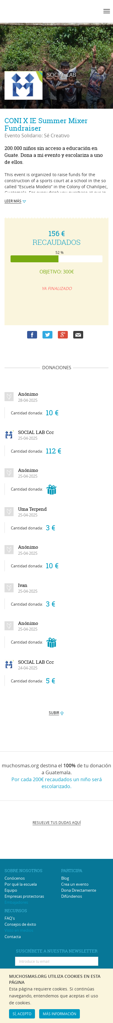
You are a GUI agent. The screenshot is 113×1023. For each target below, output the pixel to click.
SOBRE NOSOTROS (23, 870)
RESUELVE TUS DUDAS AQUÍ (57, 822)
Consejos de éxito (20, 924)
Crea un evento (75, 884)
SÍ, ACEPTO (22, 1013)
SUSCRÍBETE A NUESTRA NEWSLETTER (56, 951)
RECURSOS (16, 910)
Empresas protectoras (24, 896)
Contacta (13, 936)
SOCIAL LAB (61, 74)
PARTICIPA (71, 870)
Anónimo (28, 397)
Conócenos (15, 878)
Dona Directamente (78, 890)
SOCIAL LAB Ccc (36, 435)
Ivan (27, 588)
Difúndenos (71, 896)
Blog (65, 878)
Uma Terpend (32, 512)
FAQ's (10, 918)
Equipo (11, 890)
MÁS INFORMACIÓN (59, 1013)
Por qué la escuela (21, 884)
